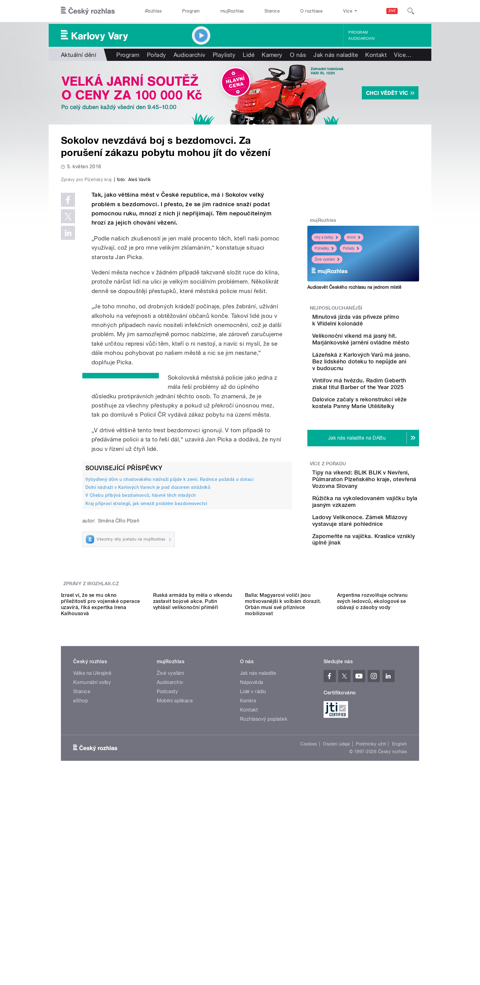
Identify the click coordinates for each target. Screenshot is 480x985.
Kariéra (248, 876)
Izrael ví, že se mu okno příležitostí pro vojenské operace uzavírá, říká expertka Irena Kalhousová (100, 779)
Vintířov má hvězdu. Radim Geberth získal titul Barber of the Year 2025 (382, 411)
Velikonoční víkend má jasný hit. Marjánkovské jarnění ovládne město (378, 351)
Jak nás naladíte (335, 54)
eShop (80, 876)
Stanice (272, 11)
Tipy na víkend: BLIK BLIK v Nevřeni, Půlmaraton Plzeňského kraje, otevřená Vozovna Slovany (382, 524)
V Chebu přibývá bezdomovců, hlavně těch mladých (140, 625)
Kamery (272, 54)
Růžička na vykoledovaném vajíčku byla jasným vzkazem (383, 553)
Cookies (308, 918)
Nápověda (251, 857)
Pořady (156, 54)
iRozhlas (153, 11)
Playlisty (224, 54)
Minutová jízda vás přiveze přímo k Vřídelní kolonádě (381, 320)
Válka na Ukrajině (92, 848)
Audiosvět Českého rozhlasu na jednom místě (354, 287)
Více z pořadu (328, 505)
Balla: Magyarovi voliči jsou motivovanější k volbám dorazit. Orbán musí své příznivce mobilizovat (283, 779)
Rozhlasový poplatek (263, 894)
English (399, 918)
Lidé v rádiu (253, 866)
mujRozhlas (232, 11)
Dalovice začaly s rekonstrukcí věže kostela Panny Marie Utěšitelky (383, 439)
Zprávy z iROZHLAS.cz (91, 704)
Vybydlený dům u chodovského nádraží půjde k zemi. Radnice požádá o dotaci (169, 609)
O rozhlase (311, 11)
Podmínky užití (371, 918)
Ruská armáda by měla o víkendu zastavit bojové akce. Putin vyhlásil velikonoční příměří (192, 776)
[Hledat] (411, 11)
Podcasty (167, 866)
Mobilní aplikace (175, 876)
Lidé (248, 54)
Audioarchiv (361, 38)
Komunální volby (92, 857)
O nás (298, 54)
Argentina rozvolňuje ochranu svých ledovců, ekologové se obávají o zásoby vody (372, 776)
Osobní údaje (336, 918)
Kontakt (376, 54)
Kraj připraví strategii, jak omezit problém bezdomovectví (146, 633)
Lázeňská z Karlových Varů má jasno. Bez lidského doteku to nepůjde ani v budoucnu (382, 382)
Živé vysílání (327, 259)
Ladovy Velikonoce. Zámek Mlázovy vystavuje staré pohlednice (382, 581)
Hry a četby (326, 237)
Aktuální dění (78, 54)
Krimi (353, 237)
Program (191, 11)
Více (402, 54)
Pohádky (324, 248)
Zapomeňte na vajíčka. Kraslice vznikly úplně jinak (382, 605)
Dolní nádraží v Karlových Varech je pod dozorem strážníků (147, 617)
